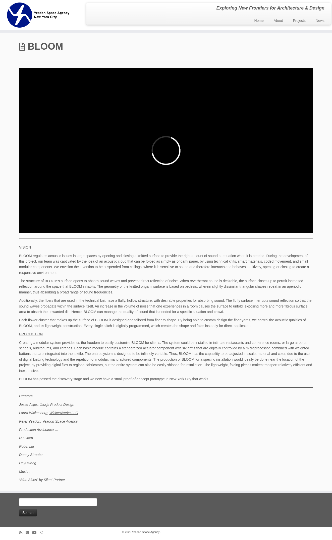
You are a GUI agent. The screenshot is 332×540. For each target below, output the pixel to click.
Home (258, 21)
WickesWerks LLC (63, 413)
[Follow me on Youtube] (36, 532)
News (320, 21)
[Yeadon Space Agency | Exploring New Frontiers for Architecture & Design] (38, 15)
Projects (299, 21)
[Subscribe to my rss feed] (22, 532)
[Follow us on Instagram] (43, 532)
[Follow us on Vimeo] (29, 532)
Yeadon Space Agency (60, 421)
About (278, 21)
